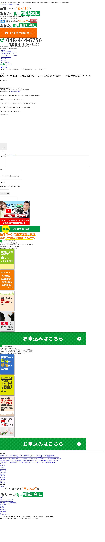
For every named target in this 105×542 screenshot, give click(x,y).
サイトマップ (16, 4)
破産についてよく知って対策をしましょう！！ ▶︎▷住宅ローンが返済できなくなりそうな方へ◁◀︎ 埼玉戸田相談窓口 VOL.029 (30, 460)
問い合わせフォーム (5, 517)
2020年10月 (3, 474)
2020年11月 (3, 473)
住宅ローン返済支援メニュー (7, 501)
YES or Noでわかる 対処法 (8, 53)
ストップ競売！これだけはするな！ (10, 55)
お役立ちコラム (5, 62)
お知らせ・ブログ (4, 511)
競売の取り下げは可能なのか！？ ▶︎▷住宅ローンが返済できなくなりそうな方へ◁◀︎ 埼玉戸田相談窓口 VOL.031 (27, 457)
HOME (3, 50)
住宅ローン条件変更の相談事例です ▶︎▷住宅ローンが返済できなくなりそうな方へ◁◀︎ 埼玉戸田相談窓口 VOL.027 (28, 464)
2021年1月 (2, 469)
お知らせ (2, 4)
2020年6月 (2, 481)
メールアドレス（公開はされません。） (9, 178)
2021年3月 (2, 467)
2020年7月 (2, 479)
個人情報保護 (8, 4)
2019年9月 (2, 485)
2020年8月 (2, 478)
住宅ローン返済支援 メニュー (8, 51)
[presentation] (8, 201)
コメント (3, 156)
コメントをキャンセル (12, 154)
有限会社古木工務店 (15, 91)
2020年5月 (2, 483)
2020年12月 (3, 471)
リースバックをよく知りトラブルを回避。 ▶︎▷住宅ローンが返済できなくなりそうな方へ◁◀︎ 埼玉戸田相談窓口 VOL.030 (29, 459)
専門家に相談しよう (6, 57)
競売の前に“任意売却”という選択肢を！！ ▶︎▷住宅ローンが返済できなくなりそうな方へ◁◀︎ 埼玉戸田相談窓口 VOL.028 (29, 462)
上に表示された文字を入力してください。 (10, 188)
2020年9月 (2, 476)
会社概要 (3, 60)
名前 (1, 171)
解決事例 (3, 58)
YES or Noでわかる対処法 (6, 503)
